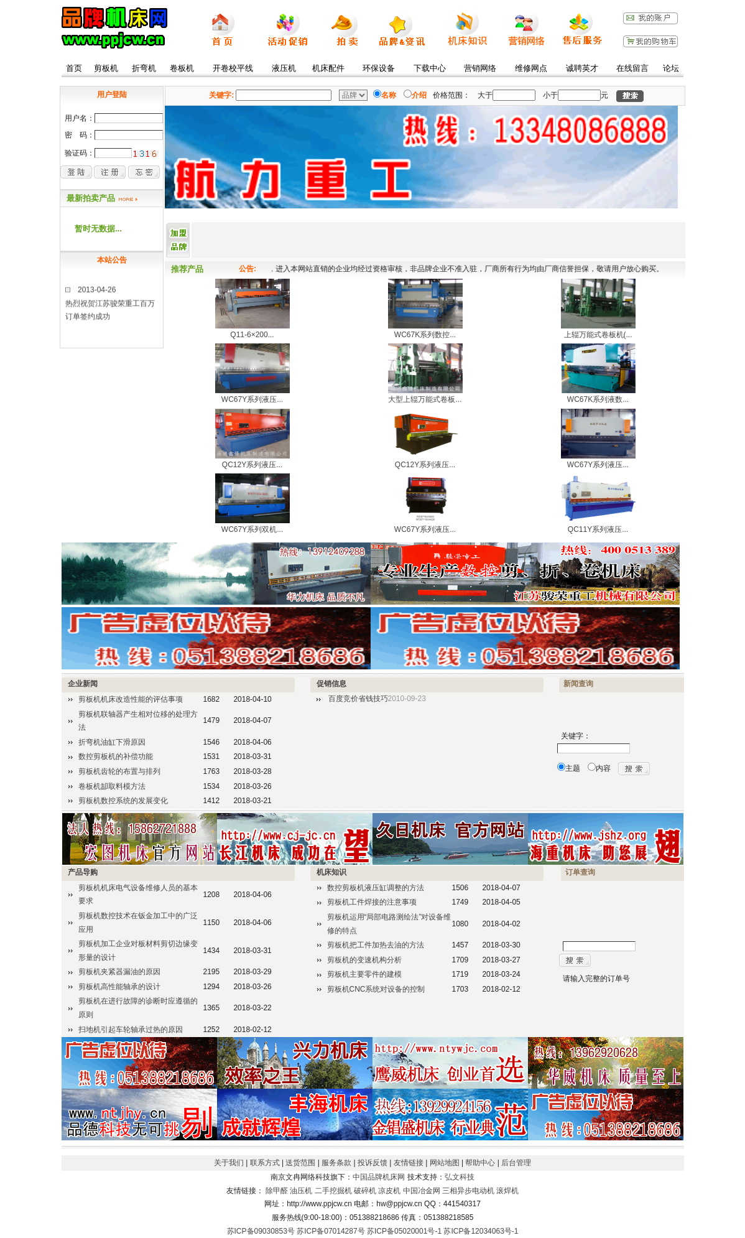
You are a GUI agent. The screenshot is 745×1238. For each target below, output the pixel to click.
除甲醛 (277, 1190)
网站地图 (445, 1162)
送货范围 (300, 1162)
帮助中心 (480, 1162)
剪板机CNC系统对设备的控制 (376, 989)
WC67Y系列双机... (252, 529)
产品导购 (83, 872)
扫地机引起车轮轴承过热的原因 (130, 1029)
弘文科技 (459, 1177)
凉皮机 (389, 1190)
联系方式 (265, 1162)
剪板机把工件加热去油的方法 (375, 945)
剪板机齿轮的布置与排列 (119, 771)
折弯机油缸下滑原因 (112, 742)
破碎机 (365, 1190)
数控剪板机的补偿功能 (115, 756)
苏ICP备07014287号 (330, 1231)
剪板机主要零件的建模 (364, 974)
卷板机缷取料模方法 (112, 786)
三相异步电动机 (468, 1190)
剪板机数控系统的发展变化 (123, 800)
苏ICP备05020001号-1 (404, 1231)
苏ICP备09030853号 (261, 1231)
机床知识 (331, 872)
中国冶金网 (421, 1190)
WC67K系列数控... (425, 334)
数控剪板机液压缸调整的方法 (375, 887)
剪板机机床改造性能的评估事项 (130, 699)
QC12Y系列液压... (252, 464)
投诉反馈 (372, 1162)
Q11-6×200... (252, 334)
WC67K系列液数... (598, 399)
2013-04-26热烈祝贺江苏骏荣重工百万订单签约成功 (110, 307)
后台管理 (516, 1162)
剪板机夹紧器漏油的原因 (119, 971)
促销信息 (331, 683)
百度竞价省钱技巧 (358, 698)
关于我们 (229, 1162)
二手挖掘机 (333, 1190)
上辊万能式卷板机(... (598, 334)
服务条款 (336, 1162)
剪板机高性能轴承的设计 (119, 986)
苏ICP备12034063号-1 (480, 1231)
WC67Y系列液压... (252, 399)
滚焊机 (507, 1190)
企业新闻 (83, 683)
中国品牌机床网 (379, 1177)
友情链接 (408, 1162)
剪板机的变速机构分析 (364, 960)
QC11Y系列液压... (598, 529)
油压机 (301, 1190)
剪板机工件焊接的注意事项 (372, 902)
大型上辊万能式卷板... (424, 399)
